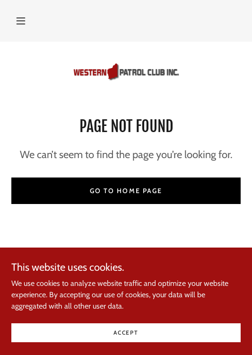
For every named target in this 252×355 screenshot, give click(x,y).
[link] (126, 72)
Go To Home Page (126, 190)
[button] (20, 20)
